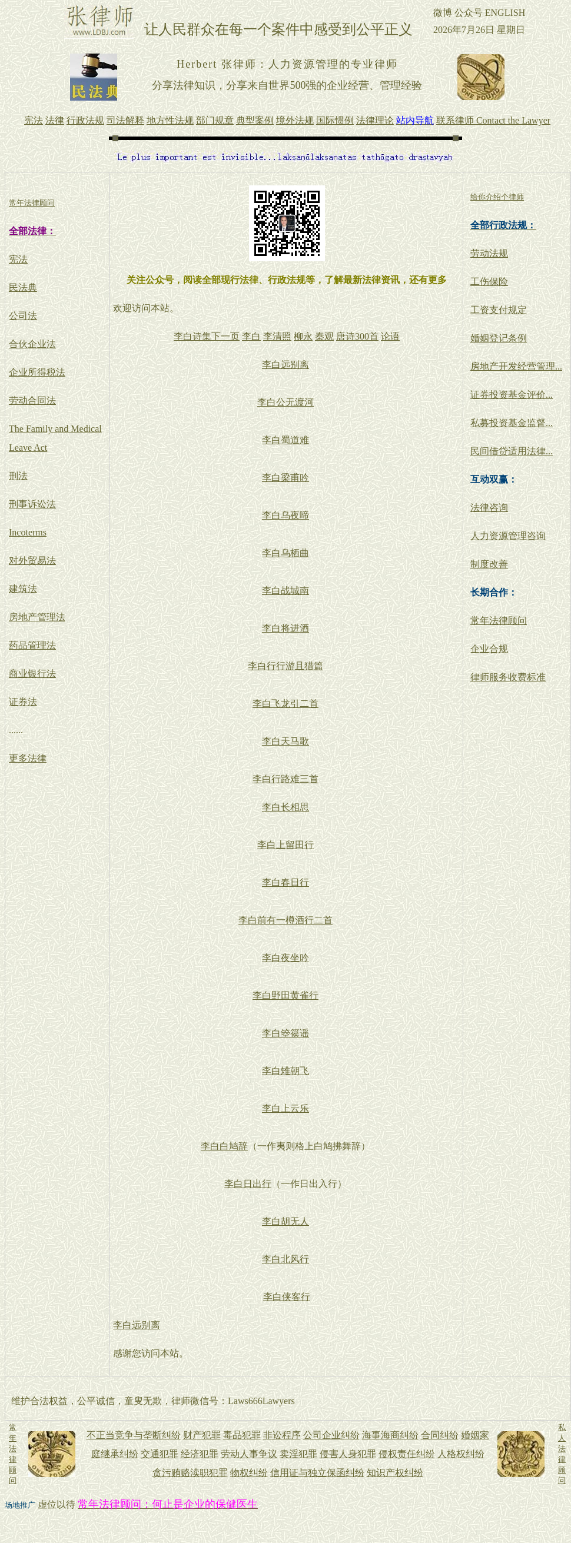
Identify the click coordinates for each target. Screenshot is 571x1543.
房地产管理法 (37, 617)
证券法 (23, 702)
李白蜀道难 (285, 440)
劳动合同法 (32, 400)
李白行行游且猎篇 (285, 666)
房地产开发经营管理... (516, 366)
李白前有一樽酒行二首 (285, 920)
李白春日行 (285, 882)
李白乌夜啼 (285, 515)
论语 (390, 336)
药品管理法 (32, 645)
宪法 (18, 259)
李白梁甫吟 (285, 478)
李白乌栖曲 (285, 553)
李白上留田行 (285, 845)
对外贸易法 (32, 561)
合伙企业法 (32, 344)
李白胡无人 (285, 1221)
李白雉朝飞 (285, 1071)
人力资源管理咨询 (508, 536)
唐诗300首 (357, 336)
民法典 (23, 287)
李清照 (277, 336)
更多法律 (28, 758)
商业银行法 (32, 674)
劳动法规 (489, 253)
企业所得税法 (37, 372)
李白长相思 (285, 807)
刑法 (18, 476)
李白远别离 (285, 365)
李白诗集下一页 (207, 336)
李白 (251, 336)
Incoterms (28, 532)
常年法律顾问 (498, 621)
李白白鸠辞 (224, 1146)
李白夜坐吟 (285, 958)
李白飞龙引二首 (285, 704)
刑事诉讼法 (32, 504)
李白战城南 (285, 591)
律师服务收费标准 (508, 677)
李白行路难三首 (285, 779)
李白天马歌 (285, 741)
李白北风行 (285, 1259)
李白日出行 (247, 1184)
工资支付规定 (498, 310)
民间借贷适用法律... (511, 451)
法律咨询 (489, 508)
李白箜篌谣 (285, 1033)
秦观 (324, 336)
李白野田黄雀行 (285, 995)
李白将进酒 (285, 628)
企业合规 (489, 649)
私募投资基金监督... (511, 423)
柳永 (303, 336)
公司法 (23, 316)
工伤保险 (489, 282)
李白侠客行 (286, 1297)
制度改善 (489, 564)
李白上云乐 (285, 1108)
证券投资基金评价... (511, 395)
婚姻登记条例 (498, 338)
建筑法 (23, 589)
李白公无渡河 (285, 402)
